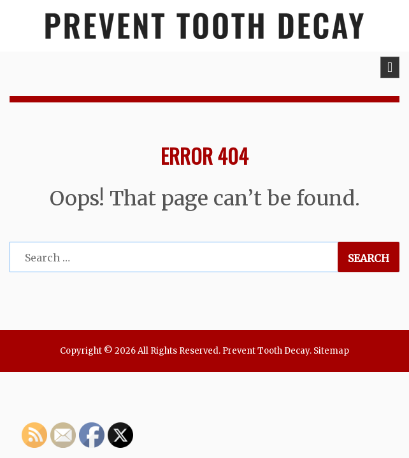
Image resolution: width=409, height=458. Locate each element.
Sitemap (331, 350)
